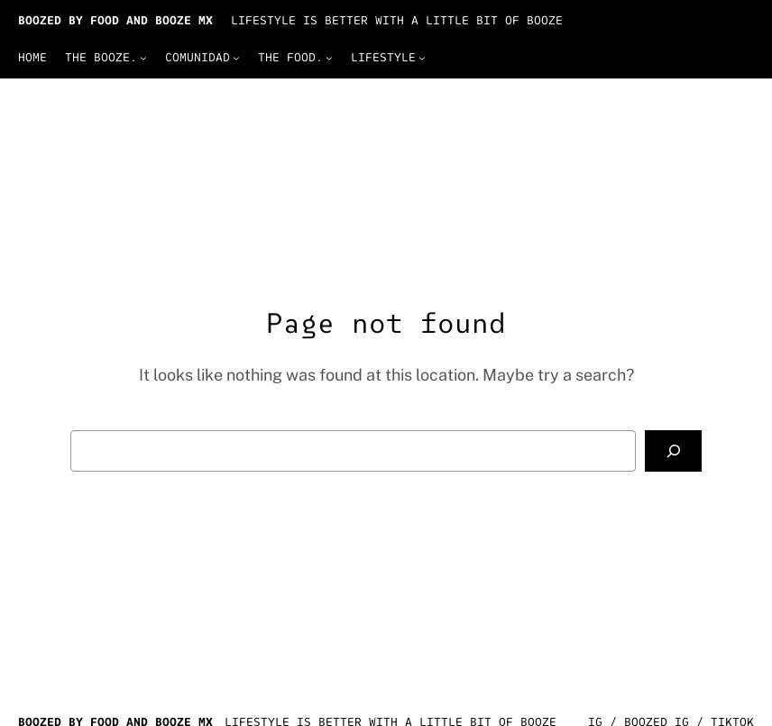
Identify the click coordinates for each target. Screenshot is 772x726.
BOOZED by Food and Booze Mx (115, 20)
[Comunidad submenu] (236, 57)
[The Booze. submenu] (143, 57)
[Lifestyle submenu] (422, 57)
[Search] (673, 450)
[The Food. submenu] (329, 57)
